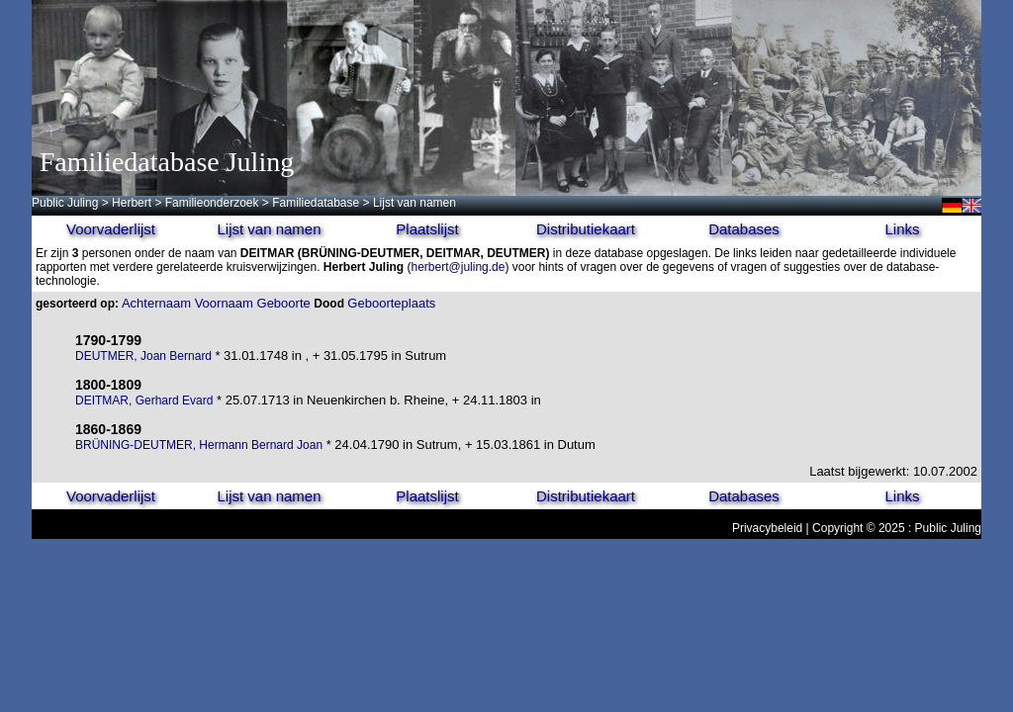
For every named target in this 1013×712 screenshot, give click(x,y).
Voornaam (224, 303)
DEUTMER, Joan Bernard (145, 356)
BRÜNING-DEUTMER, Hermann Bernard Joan (198, 445)
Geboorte (284, 303)
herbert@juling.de (459, 267)
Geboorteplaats (391, 303)
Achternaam (156, 303)
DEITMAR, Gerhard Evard (144, 400)
